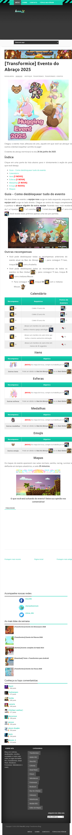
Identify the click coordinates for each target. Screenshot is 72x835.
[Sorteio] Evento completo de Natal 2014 (29, 648)
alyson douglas (14, 728)
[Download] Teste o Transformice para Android (31, 658)
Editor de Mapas (35, 808)
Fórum (32, 774)
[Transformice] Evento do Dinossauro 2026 (30, 627)
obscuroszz (12, 716)
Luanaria (11, 704)
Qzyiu (10, 734)
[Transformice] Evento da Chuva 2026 (28, 669)
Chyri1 (10, 686)
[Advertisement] (49, 23)
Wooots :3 (12, 740)
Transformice (34, 753)
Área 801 (28, 599)
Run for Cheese (35, 791)
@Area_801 (29, 613)
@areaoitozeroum (31, 606)
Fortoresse (33, 782)
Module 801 (34, 803)
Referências (34, 799)
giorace (11, 722)
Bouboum (33, 787)
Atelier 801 (33, 757)
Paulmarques (13, 692)
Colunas (32, 766)
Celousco (33, 795)
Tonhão (11, 698)
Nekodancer (34, 778)
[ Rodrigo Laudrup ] (15, 710)
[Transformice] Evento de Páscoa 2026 (28, 637)
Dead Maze (33, 770)
